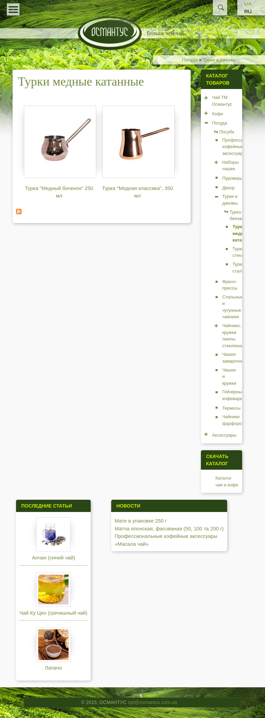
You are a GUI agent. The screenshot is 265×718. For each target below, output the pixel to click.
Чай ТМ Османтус (222, 101)
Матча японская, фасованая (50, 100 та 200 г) (169, 528)
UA (248, 3)
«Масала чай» (131, 544)
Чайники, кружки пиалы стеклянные (234, 335)
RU (248, 11)
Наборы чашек (230, 166)
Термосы (231, 408)
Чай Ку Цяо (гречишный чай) (53, 613)
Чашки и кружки (229, 376)
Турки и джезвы (219, 59)
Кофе (217, 113)
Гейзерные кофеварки (233, 395)
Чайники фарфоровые (236, 420)
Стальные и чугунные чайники (232, 307)
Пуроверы (232, 178)
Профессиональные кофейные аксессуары (166, 536)
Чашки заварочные (234, 358)
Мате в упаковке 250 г (141, 521)
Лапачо (53, 668)
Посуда (190, 59)
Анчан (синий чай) (53, 557)
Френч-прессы (229, 285)
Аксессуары (224, 435)
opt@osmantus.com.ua (152, 702)
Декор (228, 187)
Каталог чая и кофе (227, 481)
